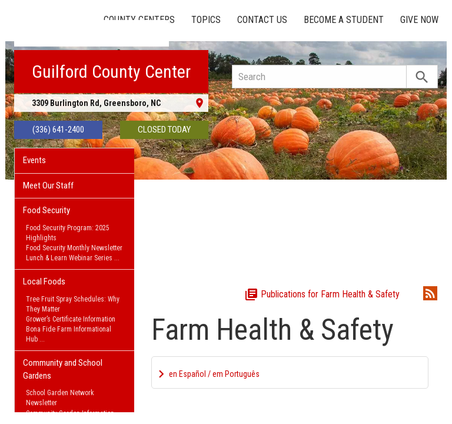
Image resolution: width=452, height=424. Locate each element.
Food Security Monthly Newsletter (74, 248)
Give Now (419, 19)
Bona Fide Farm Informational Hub (68, 334)
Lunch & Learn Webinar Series (69, 258)
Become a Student (344, 19)
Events (34, 160)
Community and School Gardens (62, 368)
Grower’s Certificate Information (70, 319)
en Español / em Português (214, 374)
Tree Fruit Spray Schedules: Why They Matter (72, 304)
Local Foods (44, 281)
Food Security (46, 210)
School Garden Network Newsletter (60, 398)
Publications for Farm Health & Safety (322, 294)
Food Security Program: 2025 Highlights (67, 233)
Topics (206, 19)
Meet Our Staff (48, 185)
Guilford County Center (111, 71)
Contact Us (262, 19)
